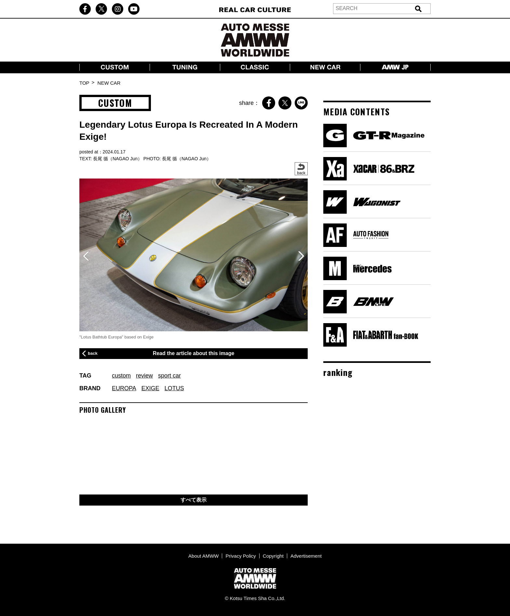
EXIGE (150, 388)
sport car (169, 375)
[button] (301, 256)
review (144, 375)
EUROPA (124, 388)
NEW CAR (109, 83)
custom (121, 375)
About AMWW (203, 555)
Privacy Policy (240, 555)
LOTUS (174, 388)
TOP (84, 83)
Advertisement (306, 555)
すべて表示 (194, 500)
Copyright (273, 555)
